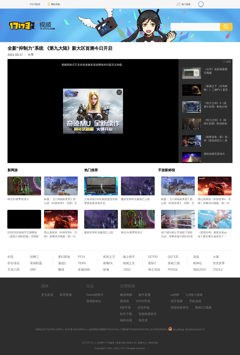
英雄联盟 (36, 263)
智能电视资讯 (180, 307)
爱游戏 (124, 301)
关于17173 (87, 342)
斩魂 (106, 269)
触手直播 (145, 294)
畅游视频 (126, 294)
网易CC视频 (203, 307)
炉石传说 (14, 263)
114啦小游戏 (194, 294)
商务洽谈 (120, 342)
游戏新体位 (93, 301)
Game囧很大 (95, 294)
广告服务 (110, 342)
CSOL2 (218, 269)
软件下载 (126, 314)
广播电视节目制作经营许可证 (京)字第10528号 (143, 329)
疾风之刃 (109, 256)
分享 (31, 54)
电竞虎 (143, 320)
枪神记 (197, 263)
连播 (228, 61)
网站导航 (55, 4)
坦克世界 (219, 263)
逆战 (196, 256)
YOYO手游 (143, 301)
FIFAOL (173, 269)
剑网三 (34, 256)
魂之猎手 (129, 256)
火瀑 (216, 256)
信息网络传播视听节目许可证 (103, 329)
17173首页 (35, 4)
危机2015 (199, 269)
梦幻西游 (64, 256)
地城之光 (129, 263)
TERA (82, 263)
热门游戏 (186, 4)
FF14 (81, 256)
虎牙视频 (177, 301)
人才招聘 (99, 342)
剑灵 (11, 256)
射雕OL (108, 263)
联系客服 (66, 294)
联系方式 (131, 342)
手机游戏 (195, 301)
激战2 (62, 263)
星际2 (152, 263)
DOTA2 (153, 256)
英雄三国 (174, 263)
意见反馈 (47, 294)
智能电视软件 (148, 314)
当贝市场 (143, 307)
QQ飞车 (173, 256)
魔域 (61, 269)
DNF (33, 269)
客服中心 (142, 342)
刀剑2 (126, 269)
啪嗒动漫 (126, 320)
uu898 (175, 294)
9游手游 (125, 307)
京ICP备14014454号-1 (75, 329)
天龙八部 (14, 269)
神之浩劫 (154, 269)
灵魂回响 (84, 269)
